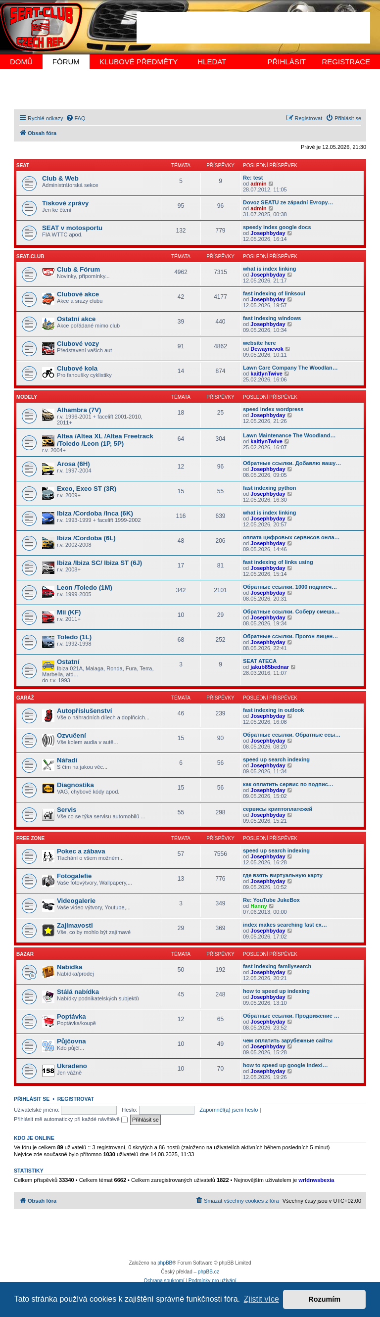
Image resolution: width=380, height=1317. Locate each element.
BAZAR (25, 954)
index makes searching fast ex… (285, 925)
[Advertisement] (253, 28)
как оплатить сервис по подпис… (288, 784)
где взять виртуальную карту (283, 875)
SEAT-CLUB (30, 256)
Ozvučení (71, 735)
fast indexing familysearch (277, 966)
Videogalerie (76, 900)
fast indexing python (269, 488)
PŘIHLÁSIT (286, 61)
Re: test (253, 178)
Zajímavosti (75, 925)
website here (259, 343)
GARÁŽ (25, 698)
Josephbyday (267, 233)
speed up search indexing (276, 759)
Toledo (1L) (74, 637)
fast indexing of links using (278, 562)
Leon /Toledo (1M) (84, 587)
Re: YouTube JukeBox (271, 900)
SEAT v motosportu (72, 228)
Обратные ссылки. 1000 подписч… (290, 587)
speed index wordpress (273, 409)
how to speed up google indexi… (285, 1065)
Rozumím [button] (324, 1299)
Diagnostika (75, 785)
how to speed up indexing (276, 991)
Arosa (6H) (73, 464)
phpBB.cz (208, 1271)
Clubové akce (78, 294)
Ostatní (68, 661)
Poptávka (71, 1016)
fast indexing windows (272, 318)
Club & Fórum (78, 269)
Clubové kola (77, 368)
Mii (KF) (69, 612)
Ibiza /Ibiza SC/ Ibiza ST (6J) (99, 562)
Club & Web (60, 178)
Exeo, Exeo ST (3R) (86, 488)
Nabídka (69, 967)
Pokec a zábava (81, 851)
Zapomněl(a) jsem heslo (228, 1110)
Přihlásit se (31, 1099)
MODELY (26, 397)
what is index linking (269, 269)
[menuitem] (76, 118)
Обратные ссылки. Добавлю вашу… (292, 463)
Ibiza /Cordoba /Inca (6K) (95, 513)
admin (258, 184)
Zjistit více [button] (261, 1299)
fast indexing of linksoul (274, 293)
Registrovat (75, 1099)
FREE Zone (30, 838)
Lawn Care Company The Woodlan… (290, 368)
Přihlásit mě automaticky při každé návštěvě (71, 1119)
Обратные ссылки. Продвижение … (291, 1016)
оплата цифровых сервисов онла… (291, 537)
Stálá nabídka (78, 991)
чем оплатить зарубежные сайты (287, 1040)
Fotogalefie (74, 876)
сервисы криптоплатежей (277, 809)
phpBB (164, 1263)
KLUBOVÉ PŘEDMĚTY (138, 61)
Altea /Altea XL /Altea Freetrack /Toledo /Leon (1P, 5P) (105, 439)
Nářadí (67, 760)
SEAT (22, 165)
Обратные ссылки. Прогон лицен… (290, 636)
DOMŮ (21, 61)
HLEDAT (211, 61)
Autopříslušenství (84, 710)
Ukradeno (72, 1066)
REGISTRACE (346, 61)
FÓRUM (66, 61)
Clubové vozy (78, 343)
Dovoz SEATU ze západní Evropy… (288, 202)
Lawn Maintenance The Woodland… (289, 435)
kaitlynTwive (266, 373)
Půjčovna (71, 1041)
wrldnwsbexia (316, 1180)
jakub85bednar (269, 667)
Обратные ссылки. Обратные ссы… (291, 735)
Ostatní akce (76, 319)
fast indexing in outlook (273, 710)
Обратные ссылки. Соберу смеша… (291, 611)
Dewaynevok (267, 349)
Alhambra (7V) (79, 410)
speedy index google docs (277, 227)
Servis (67, 809)
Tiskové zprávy (65, 203)
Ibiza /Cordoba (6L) (86, 538)
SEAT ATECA (260, 661)
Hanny (258, 906)
